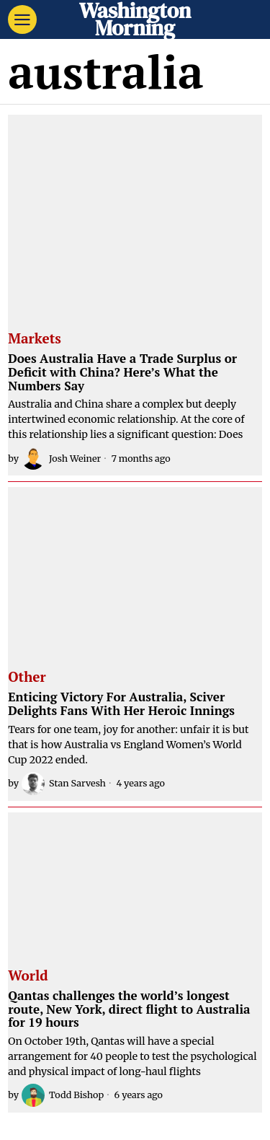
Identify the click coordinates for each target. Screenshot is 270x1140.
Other (26, 677)
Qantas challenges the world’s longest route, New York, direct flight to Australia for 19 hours (129, 1009)
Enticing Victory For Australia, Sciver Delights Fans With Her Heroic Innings (121, 703)
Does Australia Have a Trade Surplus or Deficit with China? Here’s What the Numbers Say (122, 372)
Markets (34, 339)
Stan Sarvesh (64, 783)
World (28, 976)
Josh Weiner (61, 458)
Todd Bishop (63, 1095)
